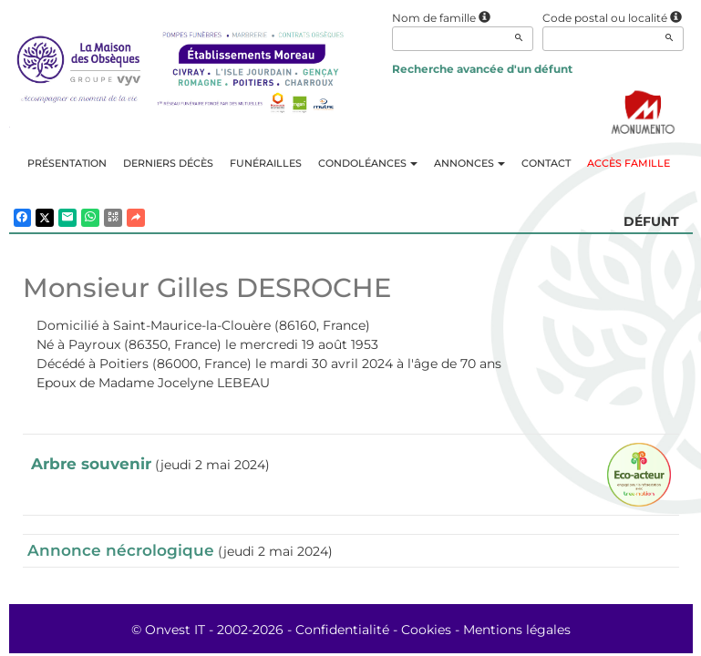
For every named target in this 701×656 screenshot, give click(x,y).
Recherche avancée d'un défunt (482, 69)
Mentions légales (517, 629)
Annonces (469, 163)
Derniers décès (168, 163)
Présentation (67, 163)
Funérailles (266, 163)
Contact (546, 163)
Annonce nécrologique (120, 550)
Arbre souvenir (91, 464)
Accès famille (628, 163)
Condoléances (368, 163)
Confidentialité (342, 629)
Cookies (426, 629)
